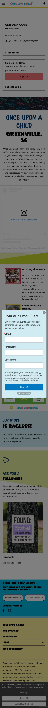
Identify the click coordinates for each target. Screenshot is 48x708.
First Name (11, 347)
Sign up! (24, 387)
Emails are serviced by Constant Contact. (26, 380)
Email (8, 334)
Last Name (10, 360)
